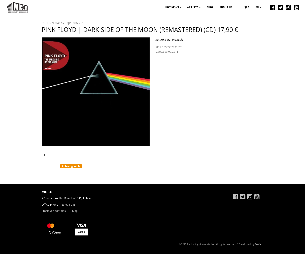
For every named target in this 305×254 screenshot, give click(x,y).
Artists (194, 7)
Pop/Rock (71, 23)
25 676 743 (68, 204)
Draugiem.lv (70, 166)
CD (81, 23)
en (258, 7)
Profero (259, 244)
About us (225, 7)
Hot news (173, 7)
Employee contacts (54, 211)
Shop (210, 7)
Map (75, 211)
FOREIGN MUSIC (52, 23)
